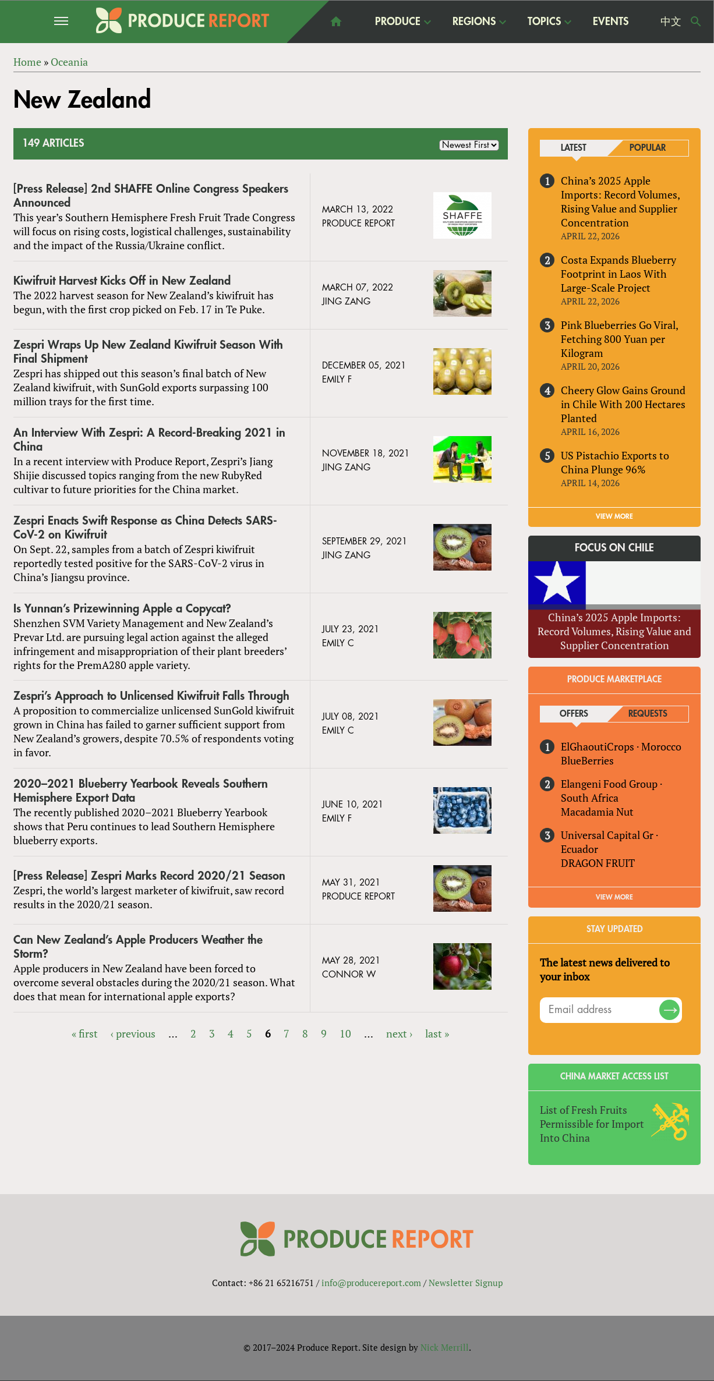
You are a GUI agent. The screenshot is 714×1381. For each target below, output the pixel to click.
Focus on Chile (614, 548)
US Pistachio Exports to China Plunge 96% (615, 462)
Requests (647, 714)
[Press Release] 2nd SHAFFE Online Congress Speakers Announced (150, 196)
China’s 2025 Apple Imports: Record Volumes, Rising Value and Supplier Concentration (620, 201)
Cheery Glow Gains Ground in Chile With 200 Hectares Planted (623, 404)
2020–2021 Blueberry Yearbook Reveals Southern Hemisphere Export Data (140, 791)
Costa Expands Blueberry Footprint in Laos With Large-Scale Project (618, 274)
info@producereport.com (371, 1282)
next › (399, 1033)
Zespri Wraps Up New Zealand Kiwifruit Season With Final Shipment (148, 352)
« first (85, 1033)
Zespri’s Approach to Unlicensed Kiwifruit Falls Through (151, 696)
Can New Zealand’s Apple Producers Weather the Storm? (138, 947)
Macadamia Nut (597, 812)
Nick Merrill (444, 1348)
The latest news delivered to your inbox (605, 969)
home (336, 22)
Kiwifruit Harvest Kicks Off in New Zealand (122, 281)
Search (696, 22)
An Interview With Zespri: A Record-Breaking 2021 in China (149, 440)
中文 (670, 21)
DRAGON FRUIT (598, 863)
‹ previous (133, 1033)
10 (345, 1033)
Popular (648, 148)
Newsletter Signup (466, 1282)
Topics (544, 21)
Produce (397, 21)
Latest (573, 148)
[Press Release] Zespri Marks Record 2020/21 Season (149, 876)
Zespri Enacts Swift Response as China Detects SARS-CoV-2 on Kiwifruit (145, 528)
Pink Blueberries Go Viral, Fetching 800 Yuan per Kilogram (619, 339)
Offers (574, 714)
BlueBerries (587, 760)
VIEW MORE (614, 516)
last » (437, 1033)
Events (610, 21)
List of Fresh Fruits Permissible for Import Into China (592, 1124)
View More (614, 897)
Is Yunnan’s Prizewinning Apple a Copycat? (122, 609)
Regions (474, 21)
